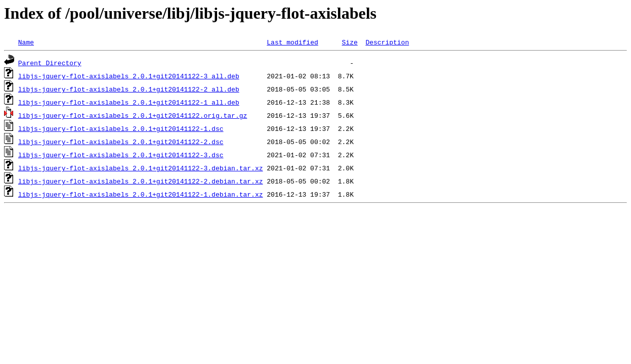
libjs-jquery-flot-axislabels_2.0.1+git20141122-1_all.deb (128, 102)
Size (349, 42)
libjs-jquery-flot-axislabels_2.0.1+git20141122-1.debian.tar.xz (140, 194)
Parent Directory (49, 62)
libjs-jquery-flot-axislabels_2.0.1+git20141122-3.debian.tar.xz (140, 167)
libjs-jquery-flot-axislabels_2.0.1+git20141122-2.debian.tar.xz (140, 181)
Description (387, 42)
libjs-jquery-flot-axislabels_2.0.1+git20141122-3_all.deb (128, 75)
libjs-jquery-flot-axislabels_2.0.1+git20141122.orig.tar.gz (132, 115)
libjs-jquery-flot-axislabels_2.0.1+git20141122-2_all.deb (128, 89)
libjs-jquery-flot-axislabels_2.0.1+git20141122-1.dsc (121, 128)
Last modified (292, 42)
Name (26, 42)
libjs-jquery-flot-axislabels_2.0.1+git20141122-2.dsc (121, 141)
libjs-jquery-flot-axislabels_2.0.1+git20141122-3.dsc (121, 154)
